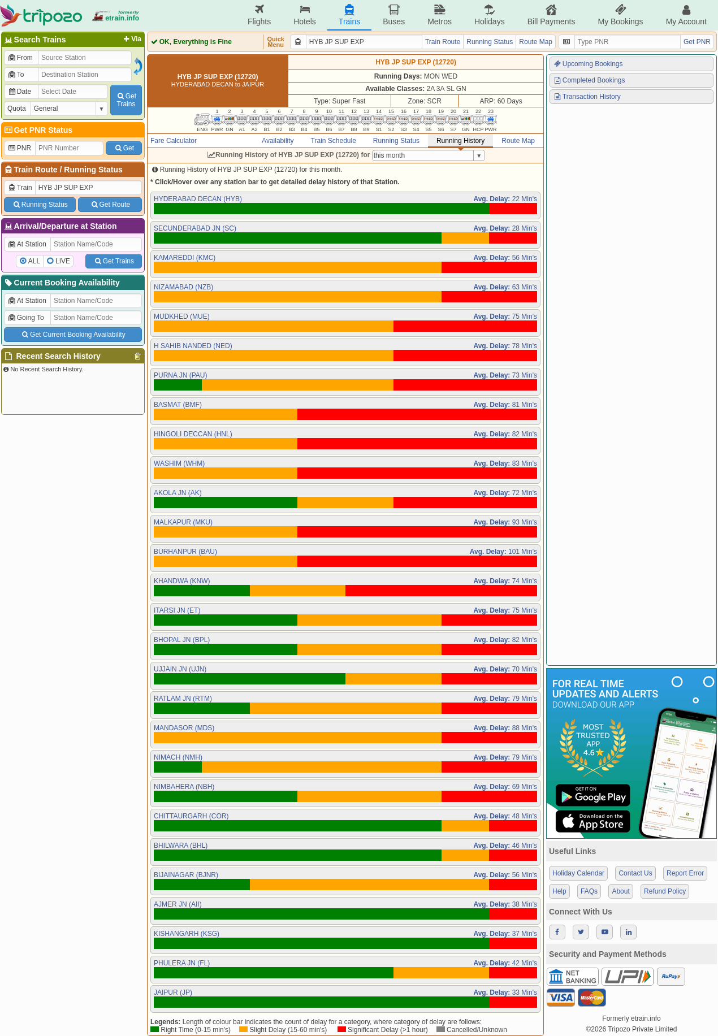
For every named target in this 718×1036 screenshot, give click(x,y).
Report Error (685, 873)
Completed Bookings (589, 80)
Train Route (36, 169)
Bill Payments (551, 15)
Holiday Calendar (578, 873)
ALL (34, 261)
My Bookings (620, 15)
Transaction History (587, 97)
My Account (686, 15)
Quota (16, 108)
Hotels (304, 15)
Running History (460, 141)
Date (19, 92)
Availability (277, 141)
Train (19, 188)
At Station (26, 244)
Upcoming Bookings (588, 64)
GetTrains (126, 100)
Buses (394, 15)
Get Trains (113, 261)
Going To (25, 318)
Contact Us (635, 873)
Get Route (110, 205)
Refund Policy (665, 891)
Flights (259, 15)
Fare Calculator (173, 141)
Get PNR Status (37, 130)
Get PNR (697, 42)
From (20, 58)
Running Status (93, 169)
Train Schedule (333, 141)
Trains (349, 15)
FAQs (589, 891)
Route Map (535, 42)
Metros (439, 15)
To (15, 75)
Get (124, 148)
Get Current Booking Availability (72, 335)
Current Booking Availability (61, 282)
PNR (19, 148)
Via (131, 39)
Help (559, 891)
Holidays (489, 15)
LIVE (62, 261)
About (620, 891)
